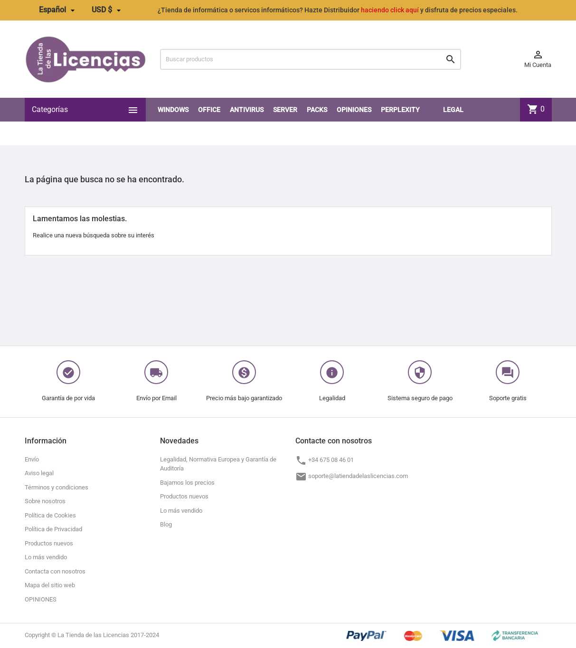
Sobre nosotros (45, 501)
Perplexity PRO (400, 121)
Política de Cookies (50, 515)
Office (209, 109)
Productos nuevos (49, 543)
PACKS (317, 109)
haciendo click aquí (390, 10)
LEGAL (453, 109)
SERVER (285, 109)
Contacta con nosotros (55, 571)
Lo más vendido (46, 557)
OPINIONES (354, 109)
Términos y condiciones (56, 487)
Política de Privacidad (53, 529)
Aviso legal (39, 473)
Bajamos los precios (187, 482)
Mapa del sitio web (50, 585)
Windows (173, 109)
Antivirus (247, 109)
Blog (166, 524)
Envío (32, 459)
